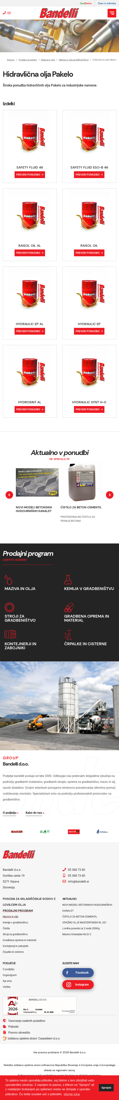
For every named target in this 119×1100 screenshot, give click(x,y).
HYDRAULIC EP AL (30, 324)
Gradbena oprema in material (19, 940)
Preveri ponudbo (28, 174)
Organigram (10, 975)
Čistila (6, 928)
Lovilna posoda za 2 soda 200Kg (81, 928)
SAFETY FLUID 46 (29, 167)
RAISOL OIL (89, 245)
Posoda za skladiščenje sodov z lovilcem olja (29, 902)
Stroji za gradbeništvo (15, 934)
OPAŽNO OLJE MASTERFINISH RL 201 (84, 922)
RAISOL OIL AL (29, 245)
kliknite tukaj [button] (72, 1094)
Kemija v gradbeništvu (15, 922)
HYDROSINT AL (29, 402)
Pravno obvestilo (16, 1032)
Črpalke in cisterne (13, 951)
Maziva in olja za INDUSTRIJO (74, 59)
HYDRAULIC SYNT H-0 (89, 402)
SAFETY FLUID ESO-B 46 (89, 167)
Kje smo (7, 980)
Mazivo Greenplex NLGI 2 (76, 934)
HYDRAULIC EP (89, 324)
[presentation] (9, 495)
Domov (10, 59)
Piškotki (11, 1026)
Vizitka (7, 986)
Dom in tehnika (107, 3)
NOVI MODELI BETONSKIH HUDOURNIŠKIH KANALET (34, 509)
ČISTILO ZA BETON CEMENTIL (81, 507)
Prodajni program (28, 59)
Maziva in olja (48, 59)
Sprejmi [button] (106, 1087)
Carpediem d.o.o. (49, 1038)
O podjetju (8, 969)
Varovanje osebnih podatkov (24, 1021)
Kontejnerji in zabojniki (15, 946)
